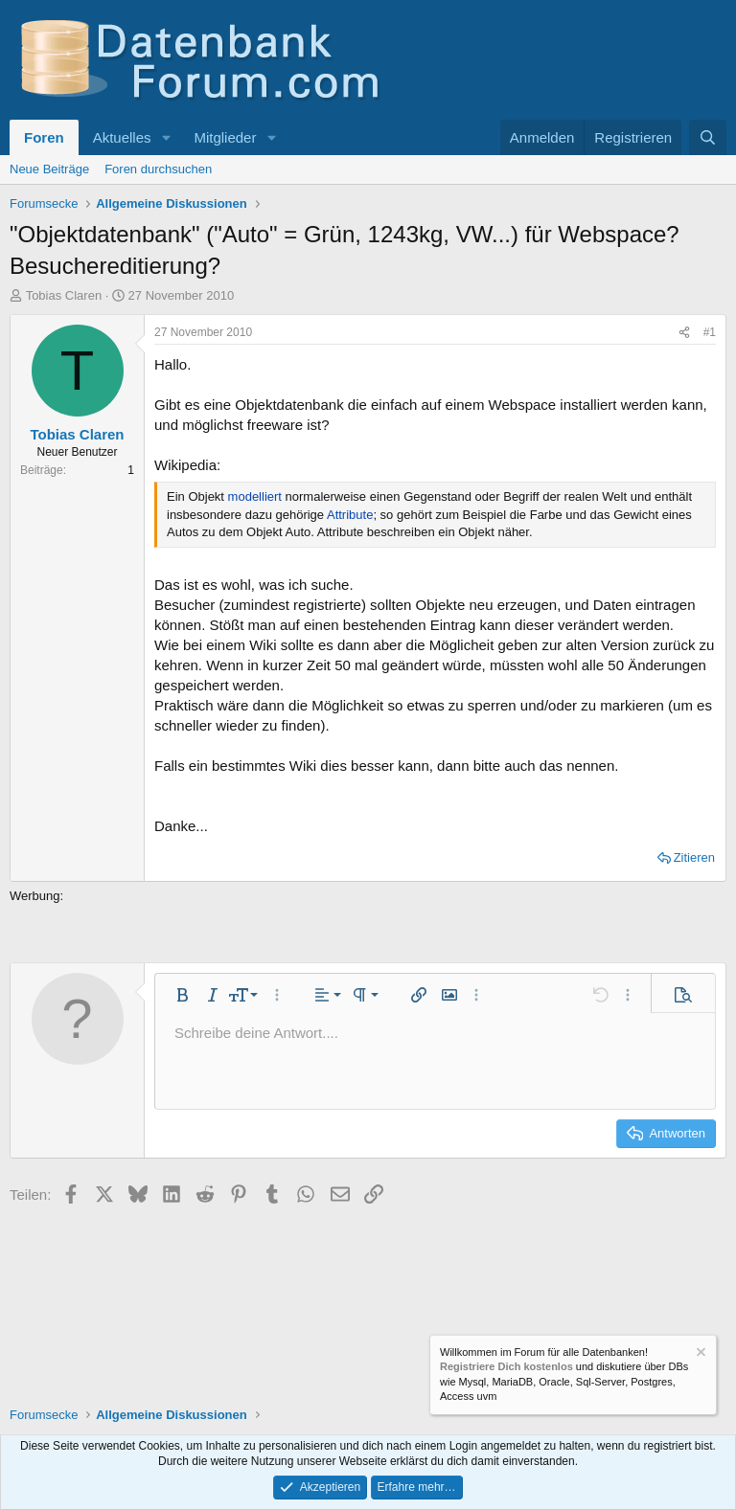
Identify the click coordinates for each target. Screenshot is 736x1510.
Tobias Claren (64, 295)
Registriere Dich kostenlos (506, 1366)
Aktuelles (122, 137)
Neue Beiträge (49, 169)
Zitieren (694, 857)
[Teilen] (684, 333)
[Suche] (707, 137)
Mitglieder (225, 137)
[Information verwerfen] (699, 1354)
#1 (709, 332)
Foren (44, 137)
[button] (165, 137)
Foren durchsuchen (158, 169)
